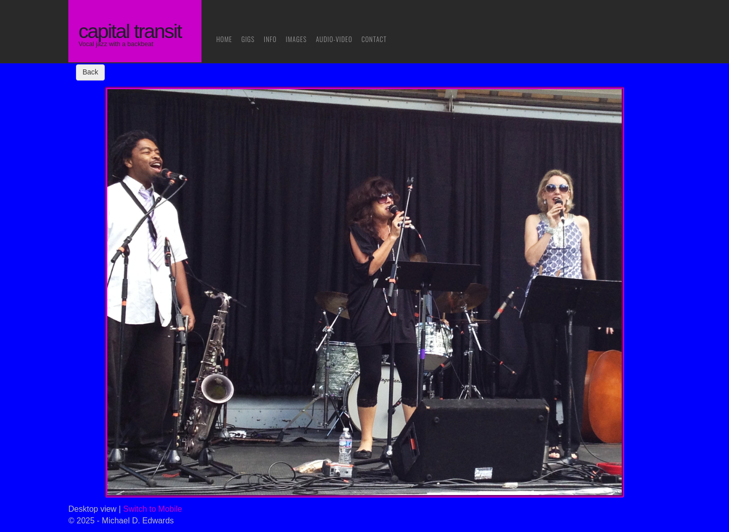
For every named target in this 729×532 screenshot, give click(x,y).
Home (224, 39)
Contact (374, 39)
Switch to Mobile (152, 509)
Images (296, 39)
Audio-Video (334, 39)
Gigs (248, 39)
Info (270, 39)
